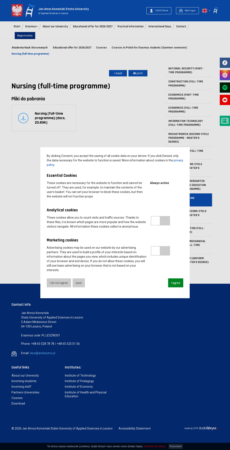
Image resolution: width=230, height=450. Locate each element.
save (79, 283)
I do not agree (59, 283)
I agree (175, 283)
